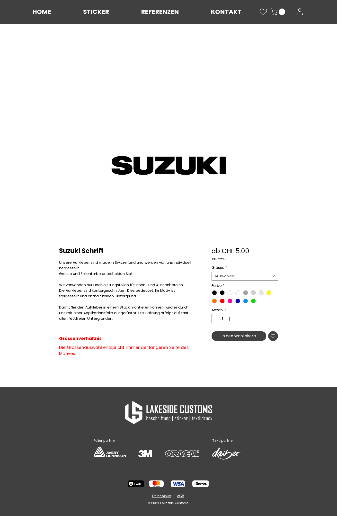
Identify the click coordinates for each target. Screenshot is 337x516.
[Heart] (263, 12)
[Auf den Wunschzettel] (273, 336)
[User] (299, 12)
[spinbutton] (223, 318)
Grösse (219, 267)
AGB (180, 496)
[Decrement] (215, 318)
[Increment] (230, 318)
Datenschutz (161, 496)
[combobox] (245, 276)
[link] (279, 12)
